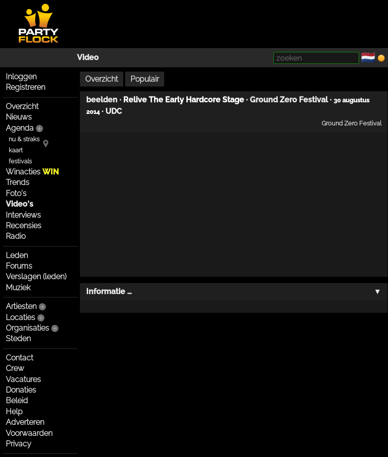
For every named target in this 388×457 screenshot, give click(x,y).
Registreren (25, 87)
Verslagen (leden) (36, 276)
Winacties (32, 171)
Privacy (18, 443)
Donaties (21, 390)
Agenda (20, 128)
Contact (19, 357)
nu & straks (24, 139)
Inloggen (21, 76)
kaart (16, 150)
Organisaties (27, 328)
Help (14, 411)
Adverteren (25, 422)
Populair (144, 79)
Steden (18, 338)
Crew (15, 368)
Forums (19, 266)
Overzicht (22, 106)
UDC (113, 111)
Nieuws (19, 117)
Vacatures (23, 379)
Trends (17, 182)
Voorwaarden (29, 433)
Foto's (16, 193)
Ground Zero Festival (289, 99)
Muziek (18, 287)
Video (88, 57)
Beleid (17, 400)
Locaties (20, 317)
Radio (16, 236)
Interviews (23, 215)
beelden (101, 99)
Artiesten (21, 306)
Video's (19, 204)
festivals (20, 161)
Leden (17, 255)
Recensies (23, 225)
